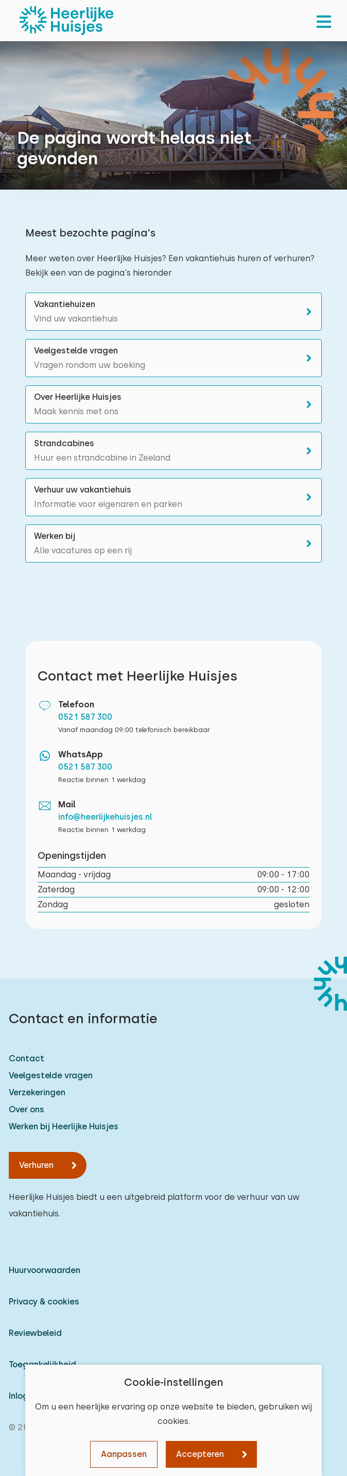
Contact (26, 1058)
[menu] (323, 20)
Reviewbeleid (35, 1333)
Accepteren (200, 1454)
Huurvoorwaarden (44, 1270)
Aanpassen (124, 1454)
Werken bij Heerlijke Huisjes (63, 1126)
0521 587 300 (85, 717)
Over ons (26, 1109)
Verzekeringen (37, 1092)
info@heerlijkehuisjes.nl (105, 817)
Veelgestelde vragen (51, 1075)
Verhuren (36, 1165)
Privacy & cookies (44, 1302)
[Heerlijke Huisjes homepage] (66, 20)
